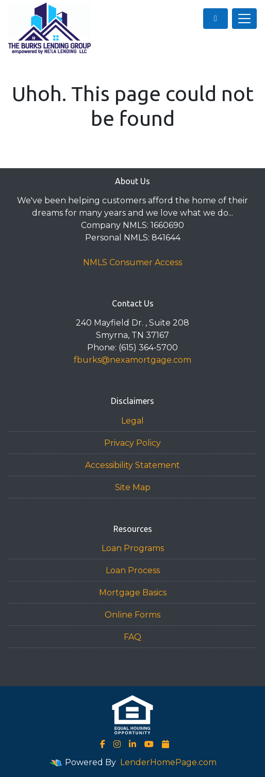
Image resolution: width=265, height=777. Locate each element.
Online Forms (132, 615)
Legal (132, 421)
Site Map (133, 487)
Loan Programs (133, 548)
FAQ (132, 637)
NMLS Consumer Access (132, 262)
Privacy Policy (132, 443)
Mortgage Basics (133, 592)
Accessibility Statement (132, 465)
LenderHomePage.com (168, 762)
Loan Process (133, 570)
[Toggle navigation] (244, 18)
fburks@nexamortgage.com (132, 360)
